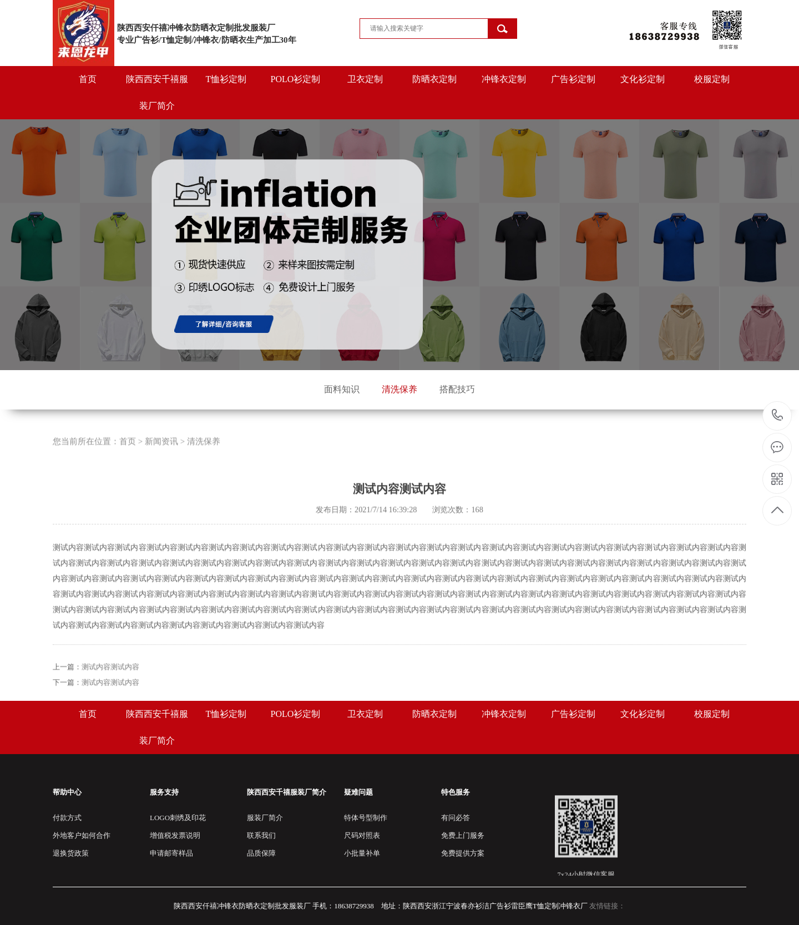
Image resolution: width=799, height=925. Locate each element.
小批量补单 (362, 853)
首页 (88, 79)
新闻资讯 (161, 468)
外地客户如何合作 (81, 835)
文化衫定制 (642, 79)
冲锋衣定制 (504, 79)
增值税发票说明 (175, 835)
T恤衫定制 (226, 79)
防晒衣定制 (434, 79)
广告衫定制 (573, 79)
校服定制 (712, 79)
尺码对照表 (362, 835)
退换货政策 (71, 853)
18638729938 (777, 415)
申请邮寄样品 (171, 853)
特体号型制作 (365, 817)
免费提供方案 (462, 853)
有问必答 (455, 817)
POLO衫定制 (296, 79)
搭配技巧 (457, 389)
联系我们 (261, 835)
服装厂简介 (265, 817)
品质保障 (261, 853)
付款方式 (67, 817)
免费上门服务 (462, 835)
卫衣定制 (365, 79)
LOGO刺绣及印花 (178, 817)
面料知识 (342, 389)
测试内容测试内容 (110, 694)
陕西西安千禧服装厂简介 (157, 92)
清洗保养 (399, 389)
